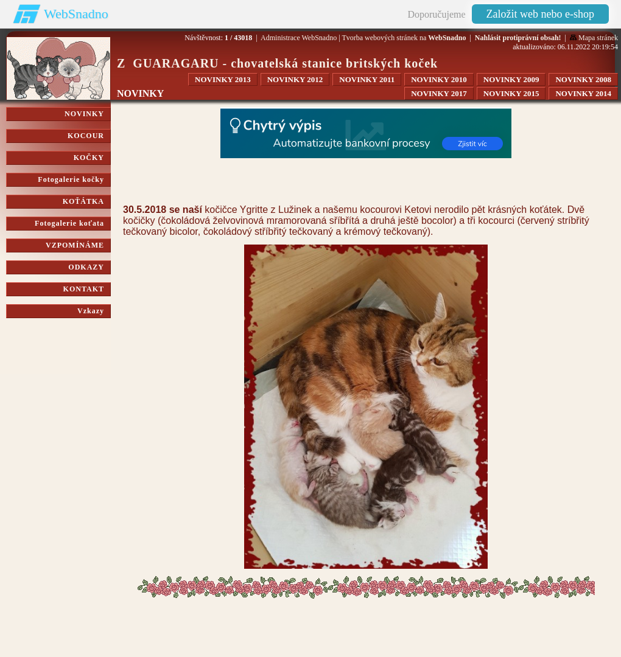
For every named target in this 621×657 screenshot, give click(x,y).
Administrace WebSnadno (299, 37)
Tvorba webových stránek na (404, 37)
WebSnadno (76, 13)
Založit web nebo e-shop (540, 14)
